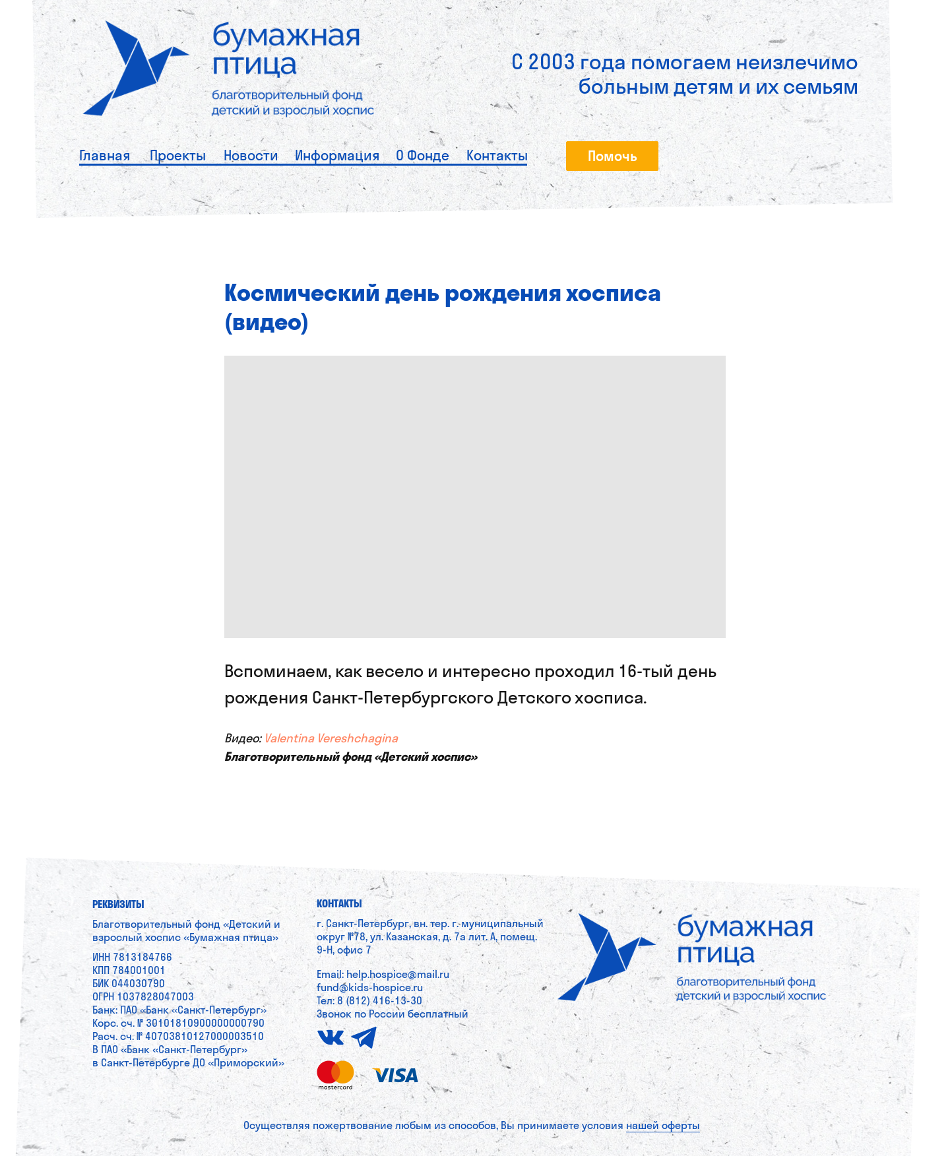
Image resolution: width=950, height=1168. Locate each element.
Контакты (497, 155)
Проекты (178, 155)
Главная (104, 155)
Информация (337, 155)
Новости (251, 155)
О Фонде (422, 155)
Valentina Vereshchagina (331, 744)
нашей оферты (663, 1137)
